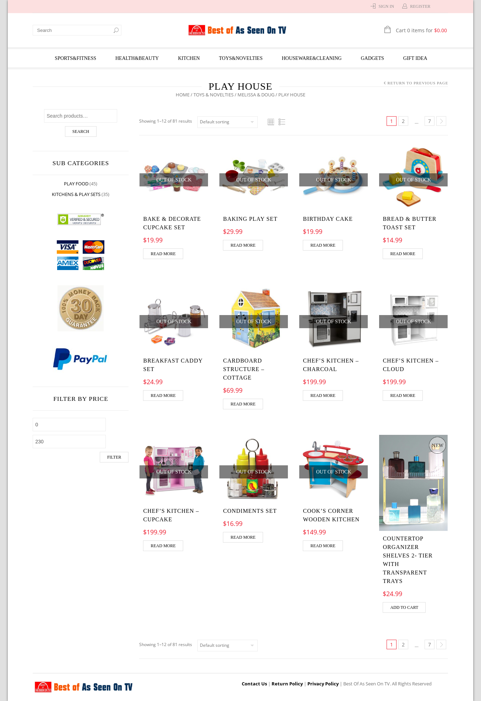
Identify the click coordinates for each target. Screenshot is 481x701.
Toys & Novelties (213, 94)
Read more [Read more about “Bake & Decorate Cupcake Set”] (163, 253)
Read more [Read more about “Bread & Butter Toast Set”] (402, 253)
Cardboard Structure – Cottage (243, 369)
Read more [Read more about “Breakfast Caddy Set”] (163, 395)
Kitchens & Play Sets (76, 194)
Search (80, 131)
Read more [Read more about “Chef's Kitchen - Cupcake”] (163, 545)
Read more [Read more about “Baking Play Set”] (242, 245)
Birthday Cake (327, 219)
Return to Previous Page (417, 83)
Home (183, 94)
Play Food (76, 183)
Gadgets (372, 58)
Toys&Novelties (241, 58)
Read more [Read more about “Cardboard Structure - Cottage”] (242, 404)
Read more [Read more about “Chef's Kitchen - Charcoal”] (322, 395)
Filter (114, 457)
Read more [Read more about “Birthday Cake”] (322, 245)
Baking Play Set (250, 219)
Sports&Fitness (75, 58)
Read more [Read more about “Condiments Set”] (242, 537)
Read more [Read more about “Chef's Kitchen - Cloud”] (402, 395)
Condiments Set (250, 511)
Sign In (386, 6)
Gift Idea (415, 58)
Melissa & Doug (255, 94)
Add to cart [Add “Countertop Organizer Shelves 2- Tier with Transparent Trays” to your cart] (404, 607)
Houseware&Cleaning (312, 58)
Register (420, 6)
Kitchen (188, 58)
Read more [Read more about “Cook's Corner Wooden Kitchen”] (322, 545)
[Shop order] (228, 122)
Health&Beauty (137, 58)
